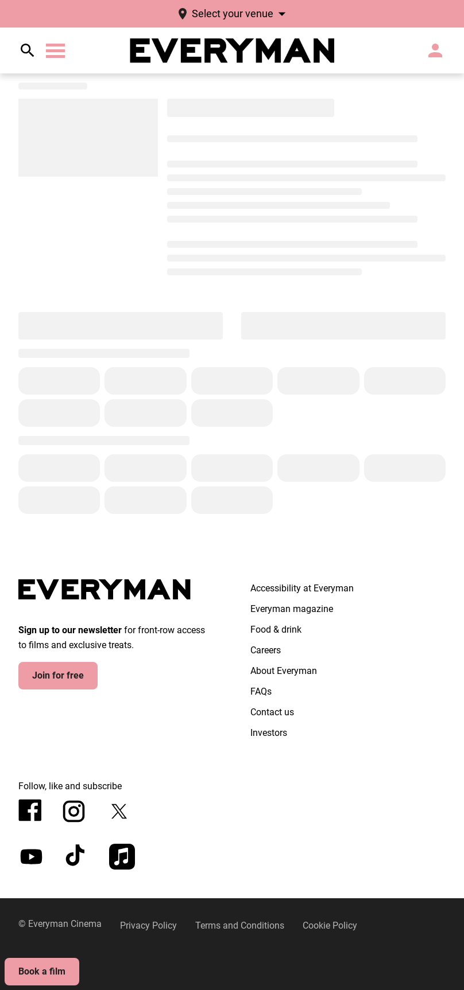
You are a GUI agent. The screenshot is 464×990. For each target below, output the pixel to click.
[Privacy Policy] (148, 926)
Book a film (41, 971)
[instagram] (74, 811)
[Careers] (265, 650)
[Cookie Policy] (330, 926)
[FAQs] (261, 692)
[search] (27, 50)
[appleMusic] (122, 857)
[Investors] (268, 733)
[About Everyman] (283, 671)
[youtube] (31, 857)
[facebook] (30, 810)
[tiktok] (77, 857)
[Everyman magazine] (291, 609)
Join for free (58, 675)
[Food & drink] (275, 630)
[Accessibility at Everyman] (302, 588)
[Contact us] (272, 712)
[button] (55, 50)
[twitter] (119, 811)
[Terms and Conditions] (239, 926)
